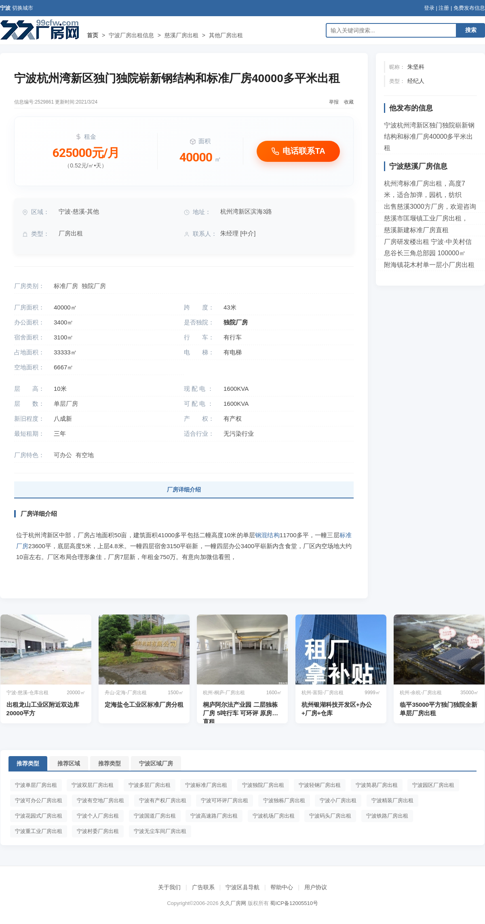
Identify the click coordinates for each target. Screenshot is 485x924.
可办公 (63, 454)
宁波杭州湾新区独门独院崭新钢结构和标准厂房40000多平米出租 (429, 136)
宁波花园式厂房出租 (38, 816)
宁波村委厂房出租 (98, 831)
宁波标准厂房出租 (206, 785)
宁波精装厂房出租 (392, 800)
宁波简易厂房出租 (377, 785)
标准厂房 (66, 285)
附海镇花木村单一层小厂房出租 (429, 264)
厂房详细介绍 (184, 489)
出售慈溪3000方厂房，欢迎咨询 (430, 206)
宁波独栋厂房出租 (284, 800)
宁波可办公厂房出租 (38, 800)
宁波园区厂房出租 (433, 785)
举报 (334, 102)
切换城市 (22, 8)
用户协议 (315, 887)
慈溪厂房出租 (181, 35)
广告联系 (203, 887)
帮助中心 (281, 887)
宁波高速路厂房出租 (214, 816)
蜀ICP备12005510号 (294, 903)
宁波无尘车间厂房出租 (160, 831)
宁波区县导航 (242, 887)
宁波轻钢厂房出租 (320, 785)
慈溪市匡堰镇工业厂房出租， (426, 218)
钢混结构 (267, 535)
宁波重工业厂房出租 (38, 831)
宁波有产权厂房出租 (162, 800)
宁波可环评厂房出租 (224, 800)
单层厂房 (66, 403)
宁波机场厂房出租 (274, 816)
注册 (444, 8)
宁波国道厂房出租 (155, 816)
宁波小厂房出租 (338, 800)
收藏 (349, 102)
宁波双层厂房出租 (93, 785)
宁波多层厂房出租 (150, 785)
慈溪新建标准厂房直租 (416, 230)
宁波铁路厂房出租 (387, 816)
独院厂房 (94, 285)
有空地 (85, 454)
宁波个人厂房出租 (98, 816)
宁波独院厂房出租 (263, 785)
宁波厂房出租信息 (131, 35)
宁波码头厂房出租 (330, 816)
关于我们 (169, 887)
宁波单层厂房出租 (36, 785)
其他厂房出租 (226, 35)
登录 (429, 8)
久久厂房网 (233, 903)
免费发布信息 (469, 8)
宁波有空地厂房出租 (100, 800)
